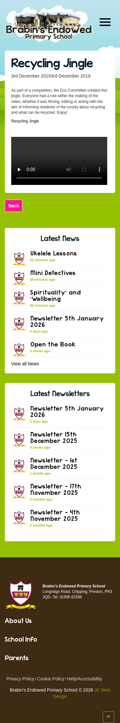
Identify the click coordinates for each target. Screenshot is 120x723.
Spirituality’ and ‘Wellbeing (55, 295)
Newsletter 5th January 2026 (67, 321)
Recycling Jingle (52, 62)
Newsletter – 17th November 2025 (55, 489)
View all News (25, 363)
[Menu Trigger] (105, 21)
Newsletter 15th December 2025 (53, 437)
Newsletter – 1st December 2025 (53, 463)
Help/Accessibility (84, 678)
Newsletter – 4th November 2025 (55, 515)
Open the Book (53, 344)
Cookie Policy (50, 678)
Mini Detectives (53, 272)
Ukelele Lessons (53, 253)
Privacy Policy (20, 678)
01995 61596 (71, 597)
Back (13, 205)
